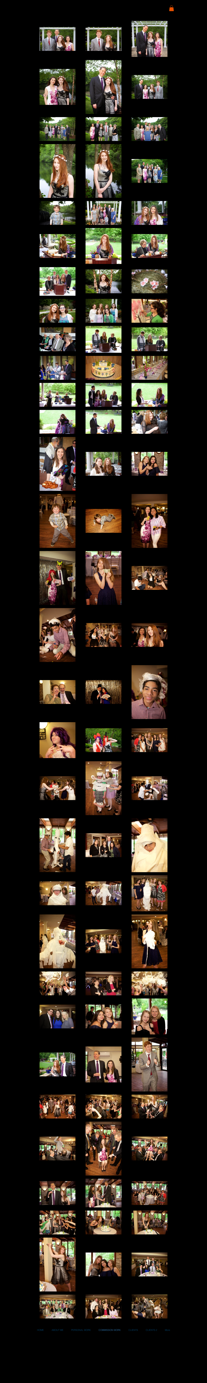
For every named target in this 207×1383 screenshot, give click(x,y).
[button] (171, 8)
